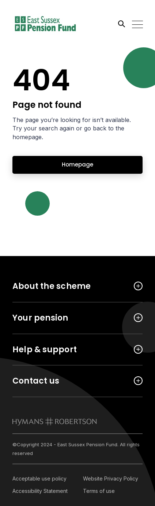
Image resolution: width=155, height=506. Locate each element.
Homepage (77, 164)
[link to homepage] (54, 421)
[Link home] (45, 24)
